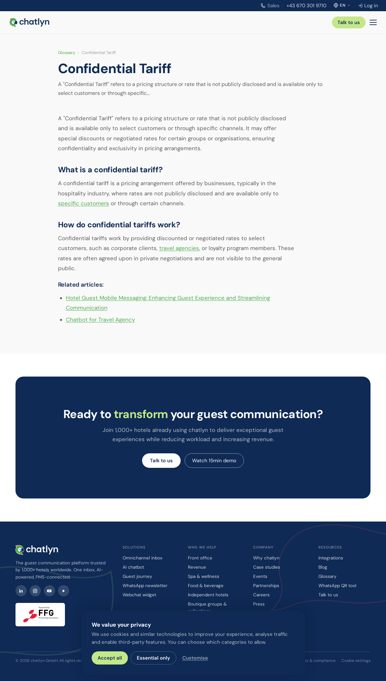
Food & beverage (205, 585)
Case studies (266, 567)
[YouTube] (49, 590)
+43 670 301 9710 (293, 5)
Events (260, 576)
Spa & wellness (203, 576)
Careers (261, 595)
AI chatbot (133, 567)
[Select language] (342, 5)
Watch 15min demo (214, 460)
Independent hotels (208, 595)
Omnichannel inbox (143, 558)
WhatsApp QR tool (337, 585)
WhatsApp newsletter (145, 585)
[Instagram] (35, 590)
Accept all (110, 658)
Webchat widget (139, 595)
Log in (368, 5)
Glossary (66, 52)
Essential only (153, 658)
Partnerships (266, 585)
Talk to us (349, 22)
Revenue (197, 567)
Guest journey (137, 576)
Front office (200, 558)
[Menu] (373, 22)
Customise (195, 658)
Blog (322, 567)
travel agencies (179, 248)
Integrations (330, 558)
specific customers (83, 203)
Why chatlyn (266, 558)
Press (259, 604)
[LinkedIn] (21, 590)
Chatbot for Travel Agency (100, 319)
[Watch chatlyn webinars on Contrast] (63, 590)
